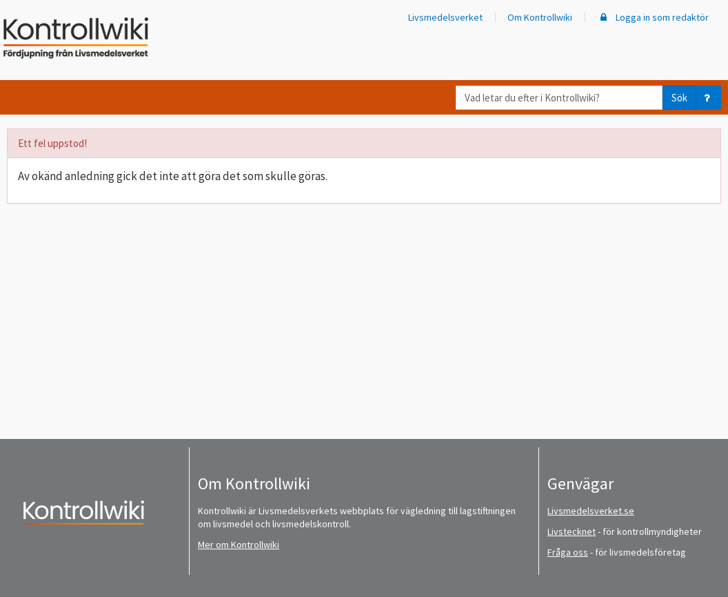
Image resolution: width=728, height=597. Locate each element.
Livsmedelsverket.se (590, 511)
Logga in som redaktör (653, 17)
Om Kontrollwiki (539, 17)
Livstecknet (571, 531)
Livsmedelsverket (445, 17)
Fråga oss (567, 552)
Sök (679, 97)
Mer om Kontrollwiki (238, 544)
